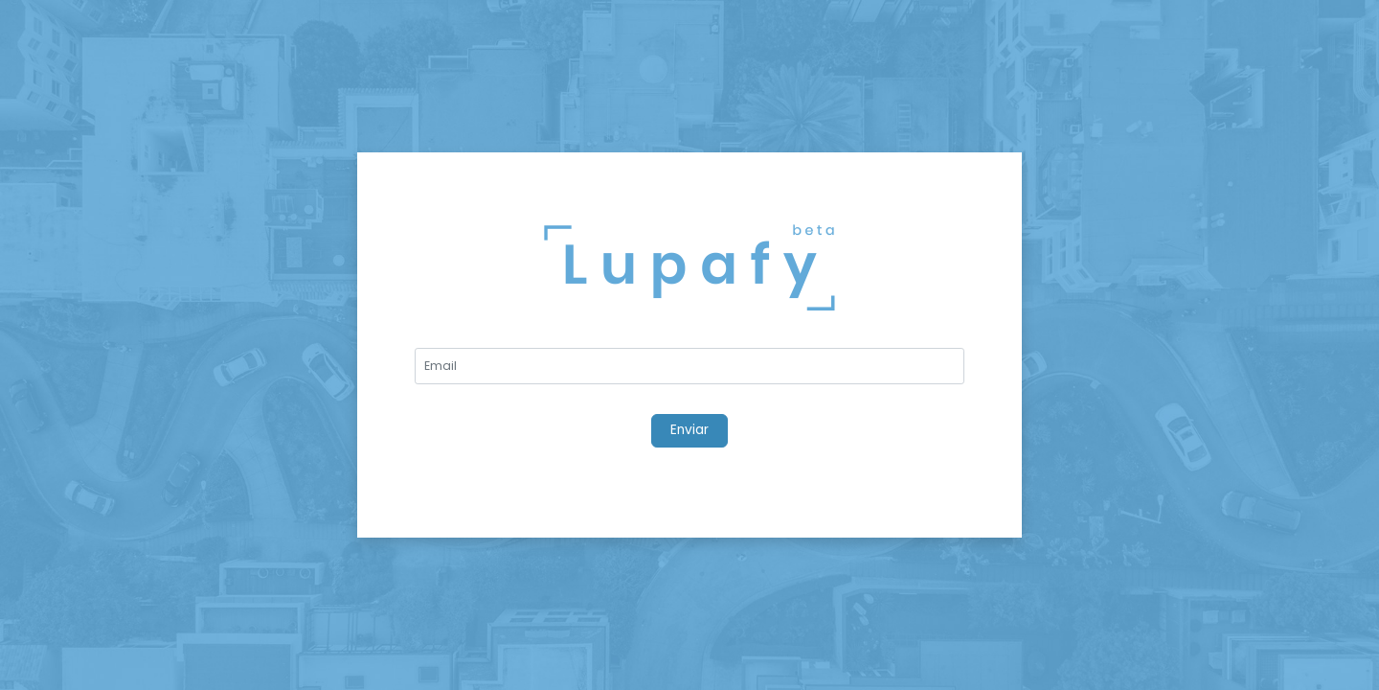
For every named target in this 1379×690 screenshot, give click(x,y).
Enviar (689, 430)
